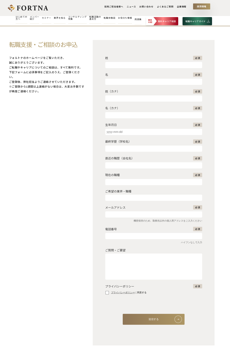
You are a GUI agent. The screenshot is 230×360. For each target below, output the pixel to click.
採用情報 (201, 7)
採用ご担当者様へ (115, 8)
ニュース (132, 8)
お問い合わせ (147, 8)
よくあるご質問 (166, 8)
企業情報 (181, 8)
